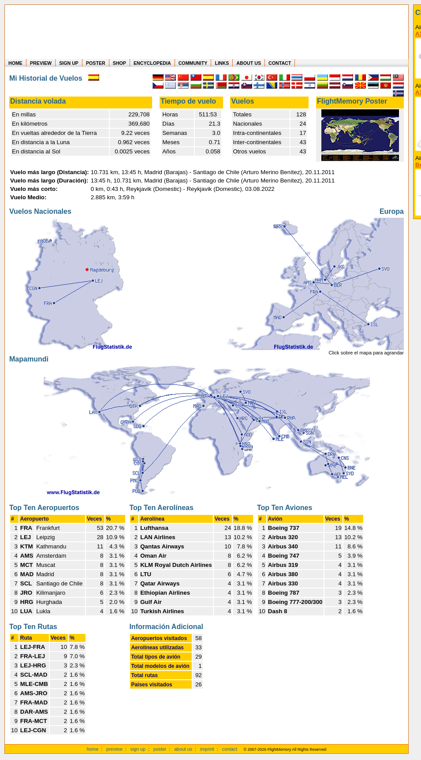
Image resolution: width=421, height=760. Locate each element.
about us (183, 749)
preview (114, 749)
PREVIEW (41, 63)
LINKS (222, 63)
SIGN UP (68, 63)
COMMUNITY (193, 63)
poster (160, 749)
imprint (207, 749)
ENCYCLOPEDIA (152, 63)
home (93, 749)
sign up (137, 749)
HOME (15, 63)
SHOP (119, 63)
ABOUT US (248, 63)
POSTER (95, 63)
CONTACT (279, 63)
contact (229, 749)
